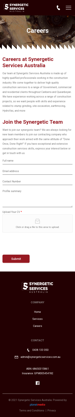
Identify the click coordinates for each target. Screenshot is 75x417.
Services (37, 318)
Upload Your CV (12, 211)
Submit (16, 259)
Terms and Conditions (31, 410)
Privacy (51, 410)
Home (37, 311)
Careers (37, 326)
